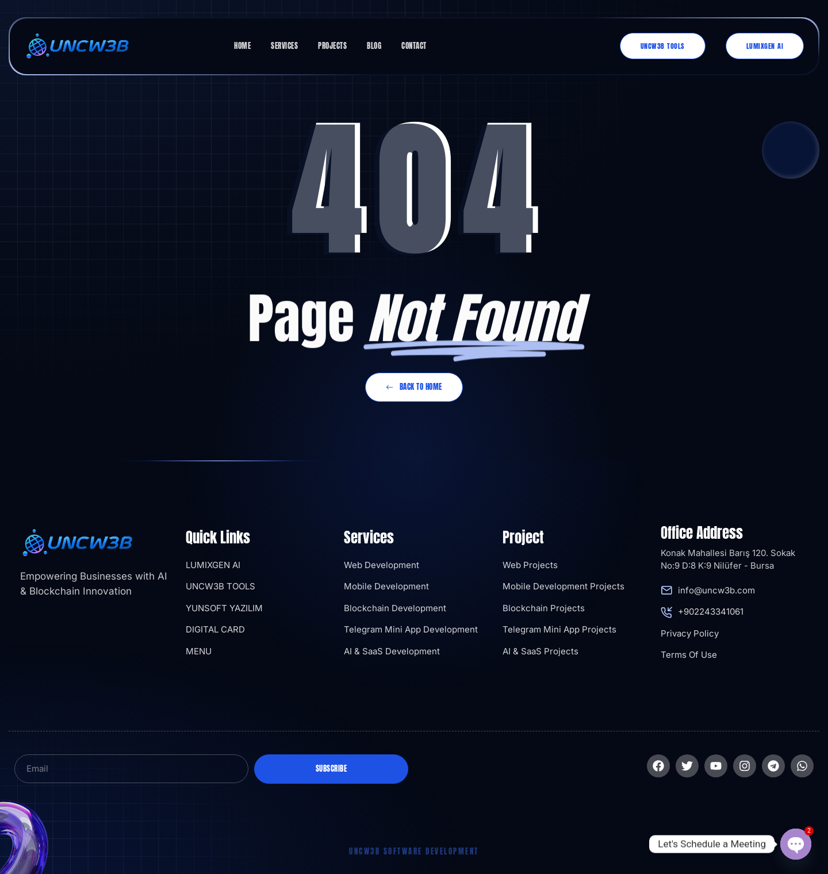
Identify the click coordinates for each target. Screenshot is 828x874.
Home (242, 45)
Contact (414, 45)
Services (284, 45)
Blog (374, 45)
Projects (332, 45)
